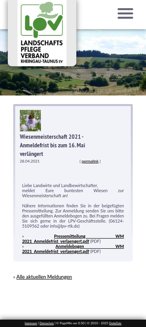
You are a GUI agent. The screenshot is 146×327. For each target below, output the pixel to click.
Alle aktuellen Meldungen (44, 277)
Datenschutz (46, 323)
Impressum (31, 323)
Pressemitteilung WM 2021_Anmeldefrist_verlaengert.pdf (73, 238)
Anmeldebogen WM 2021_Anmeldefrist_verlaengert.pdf (73, 249)
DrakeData (115, 323)
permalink (90, 161)
